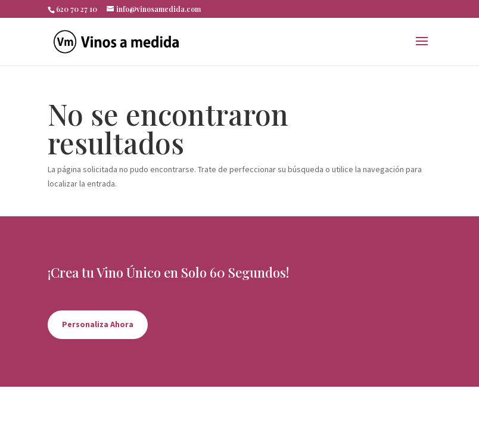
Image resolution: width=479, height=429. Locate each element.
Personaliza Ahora (97, 324)
